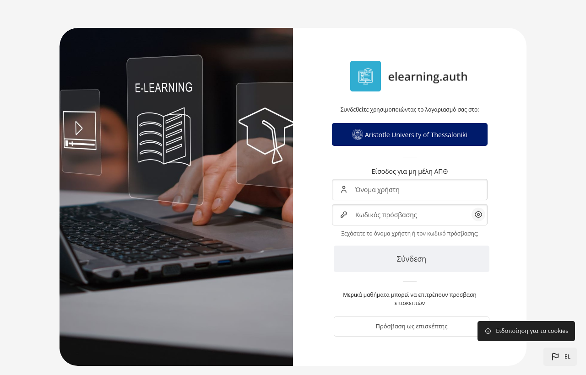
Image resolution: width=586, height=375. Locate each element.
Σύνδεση (411, 259)
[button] (560, 357)
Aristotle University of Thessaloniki (409, 134)
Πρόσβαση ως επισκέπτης (411, 326)
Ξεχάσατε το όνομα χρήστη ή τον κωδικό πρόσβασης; (409, 233)
